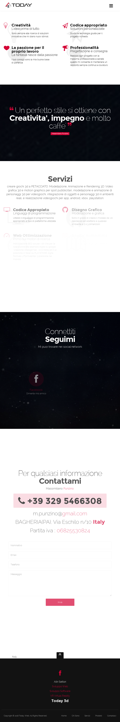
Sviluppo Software (60, 691)
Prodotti (98, 716)
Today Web (24, 716)
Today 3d (60, 700)
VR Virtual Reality (60, 695)
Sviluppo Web (60, 686)
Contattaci (111, 716)
